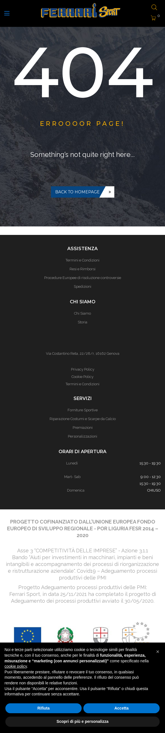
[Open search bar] (154, 8)
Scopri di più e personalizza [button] (82, 721)
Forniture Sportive (83, 410)
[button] (157, 651)
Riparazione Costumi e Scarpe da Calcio (83, 419)
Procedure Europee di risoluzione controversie (82, 278)
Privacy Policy (82, 369)
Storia (82, 322)
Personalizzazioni (82, 436)
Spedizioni (82, 286)
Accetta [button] (121, 708)
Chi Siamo (82, 313)
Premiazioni (83, 427)
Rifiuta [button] (43, 708)
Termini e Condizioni (82, 260)
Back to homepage (77, 191)
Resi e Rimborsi (82, 269)
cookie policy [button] (16, 666)
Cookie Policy (82, 377)
